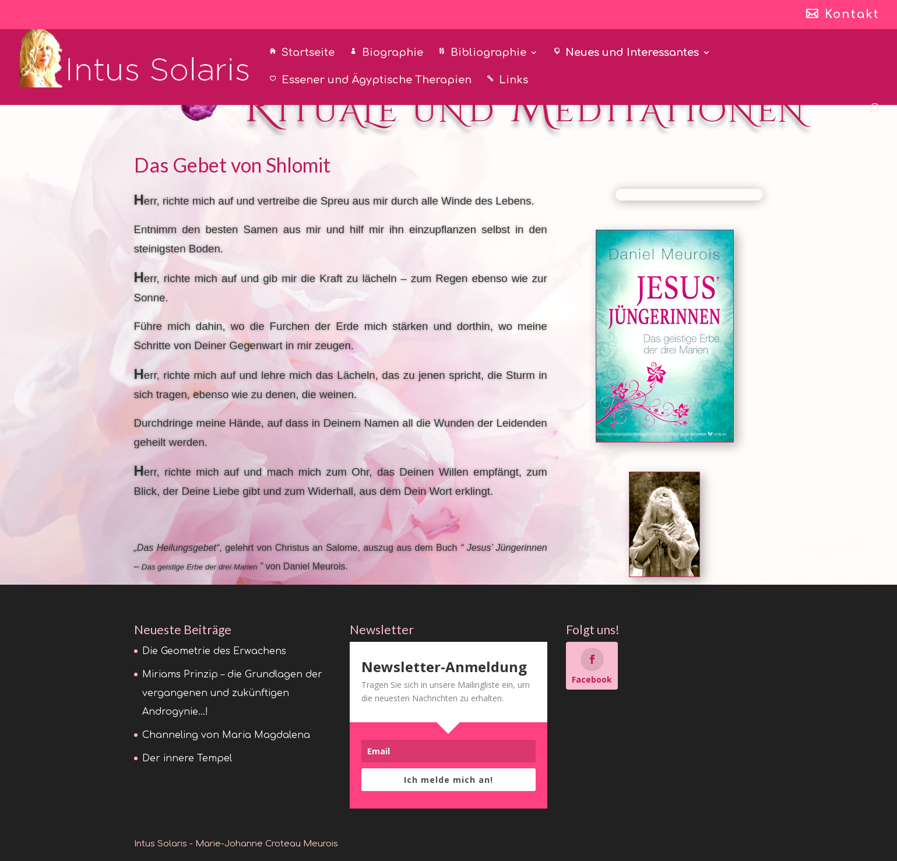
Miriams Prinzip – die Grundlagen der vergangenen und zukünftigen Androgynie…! (232, 693)
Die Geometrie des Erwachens (214, 651)
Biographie (392, 53)
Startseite (308, 53)
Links (513, 81)
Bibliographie (488, 53)
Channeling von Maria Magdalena (226, 735)
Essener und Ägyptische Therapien (377, 81)
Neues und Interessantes (632, 53)
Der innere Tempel (187, 758)
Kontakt (852, 15)
